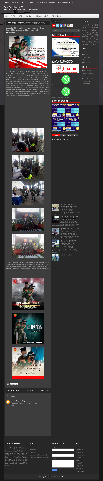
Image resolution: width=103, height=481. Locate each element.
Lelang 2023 (93, 38)
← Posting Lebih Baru (12, 390)
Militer (83, 40)
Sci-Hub (85, 76)
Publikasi (30, 15)
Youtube (32, 452)
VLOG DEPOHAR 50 (56, 16)
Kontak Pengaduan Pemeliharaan (46, 2)
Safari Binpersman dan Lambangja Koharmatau (68, 205)
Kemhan (7, 2)
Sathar (89, 41)
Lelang (94, 30)
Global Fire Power (88, 78)
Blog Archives (72, 135)
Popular (56, 135)
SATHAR (47, 15)
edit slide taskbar (66, 255)
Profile (14, 15)
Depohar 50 (20, 22)
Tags (63, 135)
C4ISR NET (86, 84)
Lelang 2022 (85, 38)
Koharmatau (31, 2)
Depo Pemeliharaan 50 (13, 7)
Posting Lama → (45, 390)
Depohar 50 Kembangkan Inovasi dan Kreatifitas (69, 217)
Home (6, 16)
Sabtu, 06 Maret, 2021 (27, 401)
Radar (84, 41)
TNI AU (22, 2)
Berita (22, 15)
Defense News (87, 81)
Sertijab (89, 43)
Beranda (30, 390)
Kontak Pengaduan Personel (66, 2)
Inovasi (84, 30)
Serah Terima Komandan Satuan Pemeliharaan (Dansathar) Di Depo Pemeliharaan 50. (69, 242)
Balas (12, 405)
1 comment (11, 32)
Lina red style (15, 401)
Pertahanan (92, 40)
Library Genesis (88, 73)
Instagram (33, 449)
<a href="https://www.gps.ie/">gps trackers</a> (66, 171)
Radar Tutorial (87, 70)
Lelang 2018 (85, 35)
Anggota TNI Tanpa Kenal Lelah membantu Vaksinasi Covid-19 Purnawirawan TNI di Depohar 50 (25, 29)
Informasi (38, 16)
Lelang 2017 (90, 33)
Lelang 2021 (92, 36)
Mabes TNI (15, 2)
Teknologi (85, 44)
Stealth (94, 43)
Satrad (94, 41)
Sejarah (84, 43)
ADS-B (83, 25)
